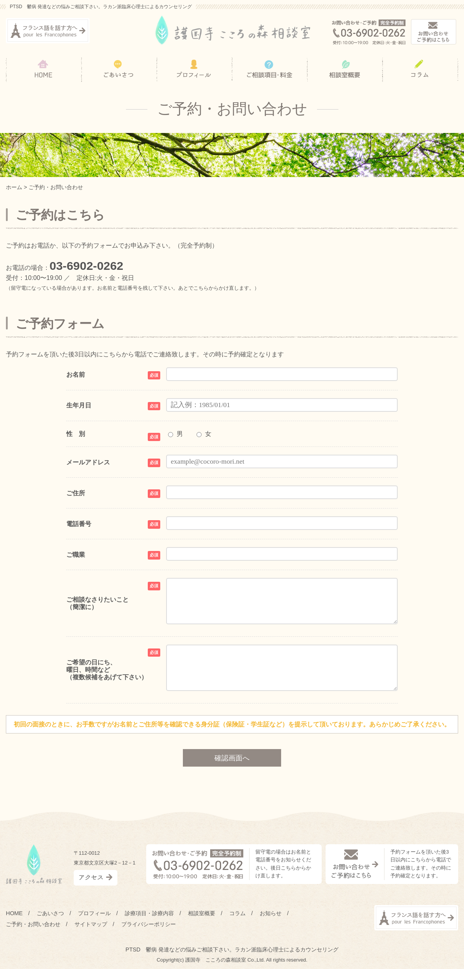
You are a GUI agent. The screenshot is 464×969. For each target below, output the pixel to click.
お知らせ (271, 913)
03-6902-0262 (86, 265)
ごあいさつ (50, 913)
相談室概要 (201, 913)
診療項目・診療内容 (149, 913)
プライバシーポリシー (148, 924)
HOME (14, 913)
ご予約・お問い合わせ (33, 924)
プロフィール (94, 913)
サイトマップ (90, 924)
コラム (237, 913)
